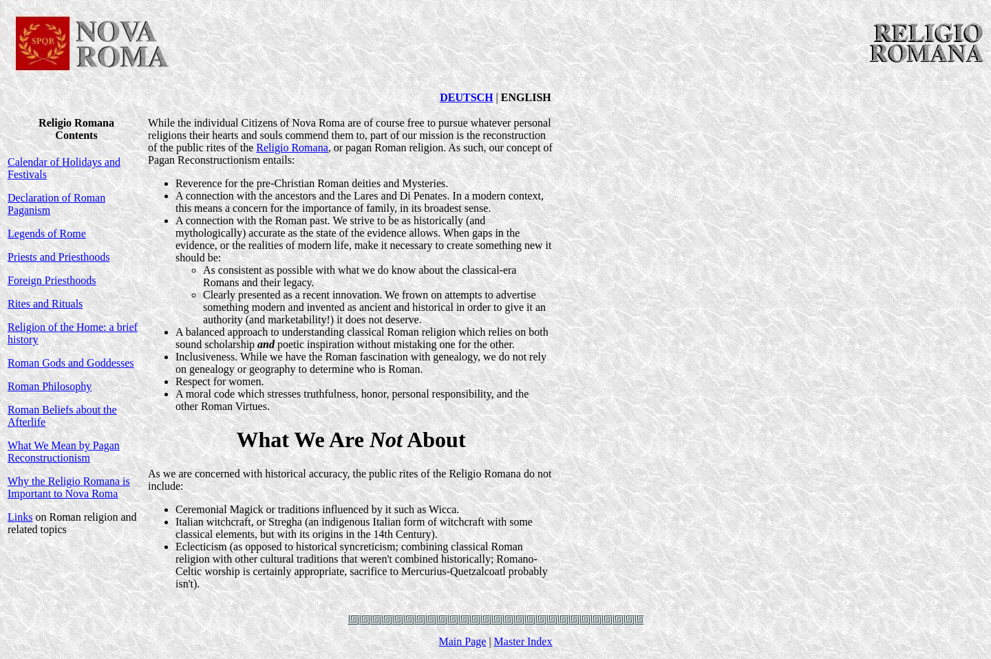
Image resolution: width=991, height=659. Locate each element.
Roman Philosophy (50, 386)
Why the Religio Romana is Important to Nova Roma (69, 487)
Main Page (463, 641)
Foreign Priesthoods (52, 280)
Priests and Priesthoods (58, 257)
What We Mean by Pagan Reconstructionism (64, 452)
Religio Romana (292, 147)
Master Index (523, 641)
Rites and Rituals (45, 304)
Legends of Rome (47, 233)
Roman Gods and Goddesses (71, 363)
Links (20, 517)
